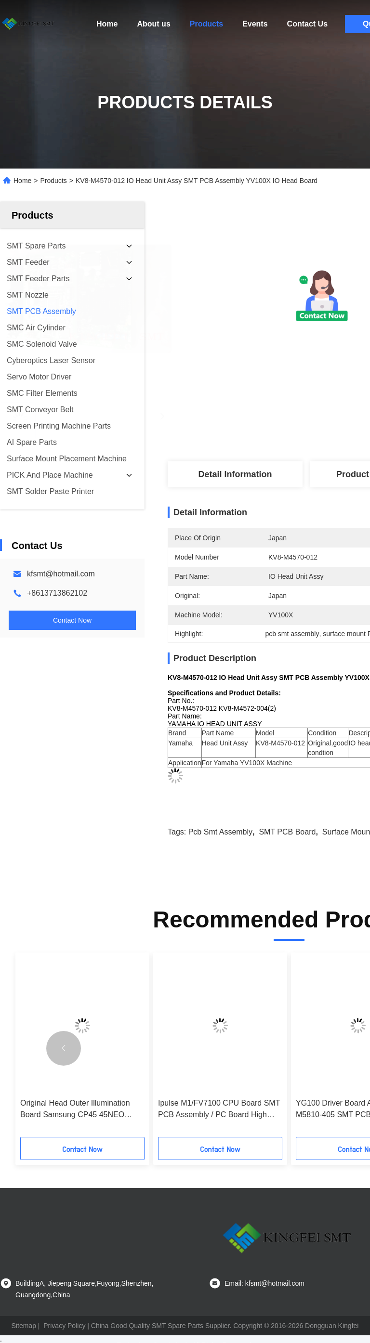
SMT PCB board (287, 832)
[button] (63, 1048)
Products (206, 24)
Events (254, 24)
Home (107, 24)
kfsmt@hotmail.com (61, 574)
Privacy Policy (64, 1326)
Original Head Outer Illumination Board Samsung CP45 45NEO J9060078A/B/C (75, 1110)
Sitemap (24, 1326)
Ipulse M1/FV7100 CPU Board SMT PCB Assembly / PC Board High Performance (219, 1110)
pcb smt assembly (220, 832)
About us (153, 24)
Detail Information (235, 474)
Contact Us (307, 24)
